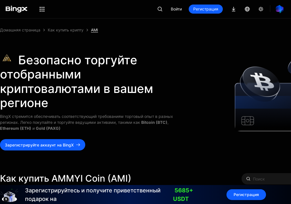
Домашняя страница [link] (20, 29)
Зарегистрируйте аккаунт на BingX (42, 145)
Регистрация (205, 9)
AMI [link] (94, 29)
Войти (176, 9)
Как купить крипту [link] (66, 29)
